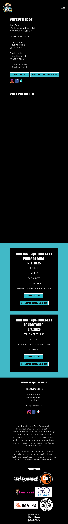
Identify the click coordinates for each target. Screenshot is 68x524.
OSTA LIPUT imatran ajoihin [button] (45, 74)
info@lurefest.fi (18, 67)
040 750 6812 (20, 64)
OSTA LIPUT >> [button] (20, 74)
